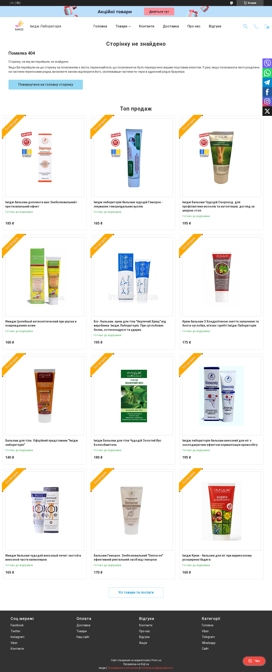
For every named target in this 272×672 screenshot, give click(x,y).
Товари (121, 26)
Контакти (146, 26)
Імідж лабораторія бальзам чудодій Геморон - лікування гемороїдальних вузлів (128, 204)
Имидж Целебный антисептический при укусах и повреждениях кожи (40, 323)
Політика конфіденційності (157, 667)
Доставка (171, 26)
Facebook (17, 625)
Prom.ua (156, 660)
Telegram (208, 637)
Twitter (15, 631)
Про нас (193, 26)
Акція (143, 643)
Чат (254, 661)
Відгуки (215, 26)
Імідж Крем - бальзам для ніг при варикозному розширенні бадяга (217, 557)
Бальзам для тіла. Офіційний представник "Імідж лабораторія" (41, 442)
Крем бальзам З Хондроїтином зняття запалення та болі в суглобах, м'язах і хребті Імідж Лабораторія (220, 323)
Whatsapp (208, 643)
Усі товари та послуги (136, 592)
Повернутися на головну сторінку (45, 84)
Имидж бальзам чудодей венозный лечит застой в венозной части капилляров (43, 557)
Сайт (205, 648)
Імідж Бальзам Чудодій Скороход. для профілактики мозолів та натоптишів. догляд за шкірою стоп (218, 206)
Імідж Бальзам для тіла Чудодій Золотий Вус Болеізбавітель (127, 442)
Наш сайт (82, 637)
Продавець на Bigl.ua (136, 664)
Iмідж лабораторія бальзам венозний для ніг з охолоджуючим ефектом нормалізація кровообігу (220, 442)
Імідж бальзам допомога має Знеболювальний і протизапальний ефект (41, 204)
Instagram (17, 637)
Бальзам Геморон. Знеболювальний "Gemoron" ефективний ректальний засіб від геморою (128, 557)
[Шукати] (245, 26)
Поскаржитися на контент (123, 667)
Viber (14, 643)
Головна (100, 26)
